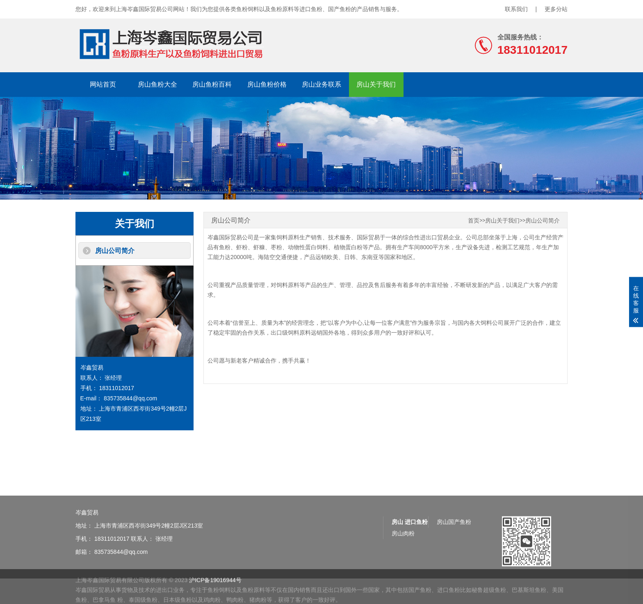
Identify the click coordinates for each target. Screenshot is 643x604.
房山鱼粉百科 (212, 84)
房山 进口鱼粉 (410, 538)
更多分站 (556, 9)
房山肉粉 (403, 549)
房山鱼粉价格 (267, 84)
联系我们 (516, 9)
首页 (473, 221)
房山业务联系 (321, 84)
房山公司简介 (115, 250)
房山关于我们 (376, 84)
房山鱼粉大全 (157, 84)
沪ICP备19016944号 (215, 589)
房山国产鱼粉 (454, 538)
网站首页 (103, 84)
